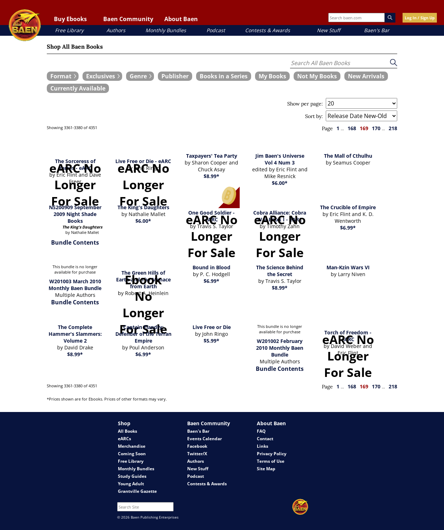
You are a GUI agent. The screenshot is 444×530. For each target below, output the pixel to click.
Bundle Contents (75, 242)
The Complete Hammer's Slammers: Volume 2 (75, 334)
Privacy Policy (271, 454)
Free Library (69, 30)
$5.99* (211, 340)
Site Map (266, 469)
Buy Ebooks (70, 19)
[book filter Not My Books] (317, 76)
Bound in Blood (211, 267)
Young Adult (131, 484)
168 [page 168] (352, 128)
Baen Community (128, 19)
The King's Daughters (143, 207)
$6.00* (280, 183)
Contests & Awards (267, 30)
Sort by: (314, 116)
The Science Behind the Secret (279, 271)
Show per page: (305, 103)
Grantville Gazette (137, 491)
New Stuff (328, 30)
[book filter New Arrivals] (366, 76)
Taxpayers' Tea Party (211, 155)
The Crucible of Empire (348, 207)
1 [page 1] (337, 128)
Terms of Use (270, 461)
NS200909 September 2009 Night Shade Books (75, 214)
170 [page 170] (376, 128)
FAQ (261, 431)
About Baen (181, 19)
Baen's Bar (376, 30)
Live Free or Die (212, 327)
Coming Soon (132, 454)
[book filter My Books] (272, 76)
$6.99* (348, 227)
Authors (115, 30)
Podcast (215, 30)
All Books (127, 431)
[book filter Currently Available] (78, 88)
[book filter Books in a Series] (223, 76)
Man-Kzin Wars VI (348, 267)
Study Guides (132, 476)
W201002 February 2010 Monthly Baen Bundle (279, 348)
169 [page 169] (364, 128)
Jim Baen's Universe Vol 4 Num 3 (279, 159)
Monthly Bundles (165, 30)
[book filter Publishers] (175, 76)
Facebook (197, 446)
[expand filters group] (63, 76)
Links (262, 446)
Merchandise (131, 446)
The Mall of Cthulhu (348, 155)
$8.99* (211, 176)
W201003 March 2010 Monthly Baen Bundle (75, 284)
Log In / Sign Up (420, 17)
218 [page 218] (393, 128)
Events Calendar (204, 439)
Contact (265, 439)
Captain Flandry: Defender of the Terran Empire (143, 334)
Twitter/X (197, 454)
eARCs (124, 439)
